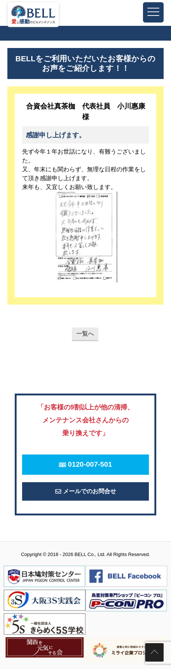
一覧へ (85, 333)
